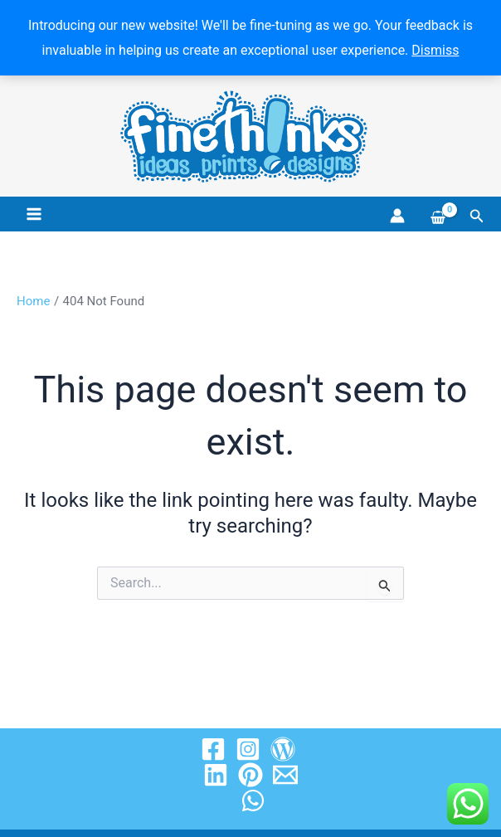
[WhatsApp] (253, 800)
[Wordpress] (282, 749)
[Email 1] (285, 774)
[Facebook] (213, 749)
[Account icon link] (397, 215)
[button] (476, 216)
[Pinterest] (250, 774)
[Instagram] (248, 749)
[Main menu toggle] (34, 214)
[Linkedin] (215, 774)
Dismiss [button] (435, 50)
